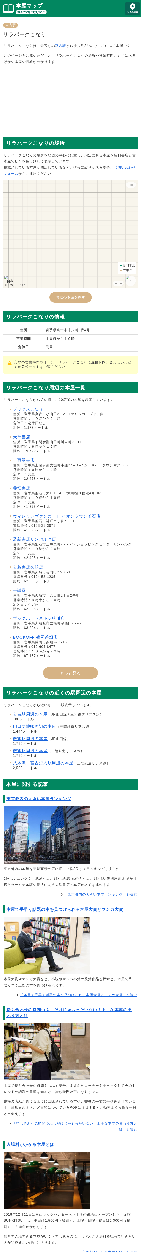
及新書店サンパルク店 (34, 539)
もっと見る (70, 673)
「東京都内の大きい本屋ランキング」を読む (100, 894)
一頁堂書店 (24, 460)
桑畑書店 (21, 488)
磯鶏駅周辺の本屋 (30, 738)
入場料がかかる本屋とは (30, 1144)
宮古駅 (10, 25)
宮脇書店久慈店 (28, 567)
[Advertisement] (70, 99)
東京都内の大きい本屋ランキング (38, 799)
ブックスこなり (28, 409)
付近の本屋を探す (70, 297)
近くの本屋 (132, 12)
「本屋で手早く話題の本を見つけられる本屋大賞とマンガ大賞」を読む (78, 995)
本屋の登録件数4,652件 (31, 12)
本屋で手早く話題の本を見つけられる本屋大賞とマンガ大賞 (64, 909)
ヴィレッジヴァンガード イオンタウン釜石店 (57, 516)
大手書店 (21, 437)
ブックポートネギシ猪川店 (39, 618)
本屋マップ (29, 6)
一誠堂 (19, 590)
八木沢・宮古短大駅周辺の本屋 (43, 763)
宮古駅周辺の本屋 (30, 714)
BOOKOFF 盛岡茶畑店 (35, 637)
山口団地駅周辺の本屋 (34, 726)
